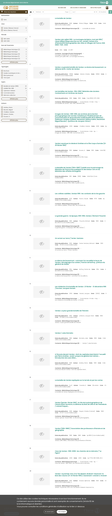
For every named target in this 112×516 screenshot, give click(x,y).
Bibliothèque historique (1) (12, 56)
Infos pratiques (95, 8)
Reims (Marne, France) (11, 30)
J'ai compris (62, 512)
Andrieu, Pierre (8, 107)
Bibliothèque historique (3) (12, 54)
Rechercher (62, 8)
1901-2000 (7, 39)
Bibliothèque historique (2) (12, 49)
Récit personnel (8, 75)
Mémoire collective (9, 95)
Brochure (6, 71)
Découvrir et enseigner (78, 8)
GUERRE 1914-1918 (9, 88)
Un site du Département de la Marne (15, 2)
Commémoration (9, 93)
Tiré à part (7, 78)
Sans (5, 19)
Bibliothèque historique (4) (12, 58)
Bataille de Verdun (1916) (11, 86)
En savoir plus (49, 512)
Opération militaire (9, 91)
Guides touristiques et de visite (13, 73)
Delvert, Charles (8, 114)
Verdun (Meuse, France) (11, 28)
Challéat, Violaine (9, 112)
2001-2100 (7, 41)
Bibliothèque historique (11, 52)
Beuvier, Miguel (8, 110)
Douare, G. (7, 116)
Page (66, 12)
